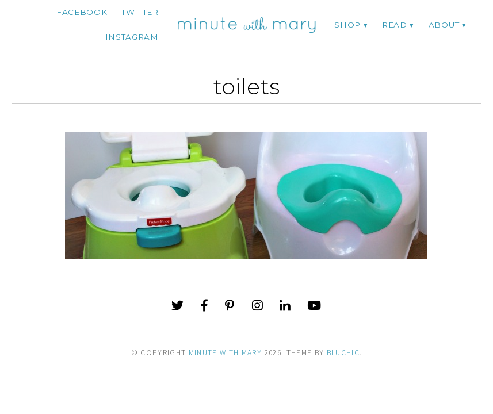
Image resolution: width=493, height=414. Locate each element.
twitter (140, 12)
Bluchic (343, 353)
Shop (347, 24)
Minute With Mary (225, 353)
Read (394, 24)
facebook (81, 12)
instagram (132, 36)
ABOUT (444, 24)
